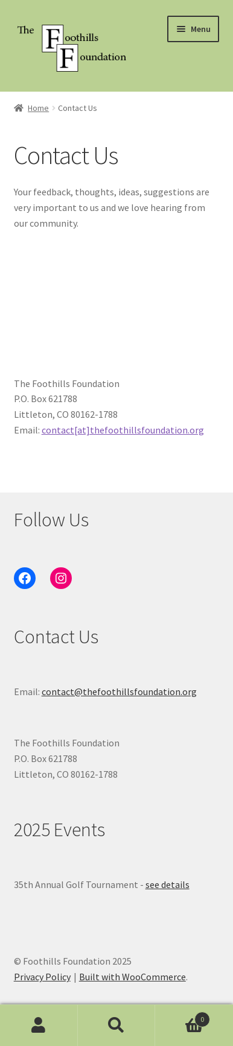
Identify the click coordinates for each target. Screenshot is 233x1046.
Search (117, 1025)
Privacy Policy (42, 977)
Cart (182, 1016)
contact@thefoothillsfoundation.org (119, 691)
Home (38, 107)
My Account (39, 1025)
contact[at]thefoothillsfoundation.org (123, 430)
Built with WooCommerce (132, 977)
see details (167, 884)
